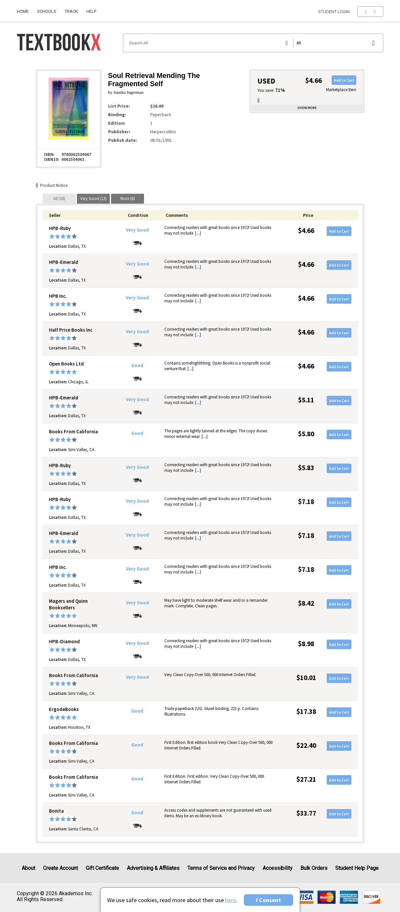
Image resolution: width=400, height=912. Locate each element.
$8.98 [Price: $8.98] (306, 643)
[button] (370, 11)
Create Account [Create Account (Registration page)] (60, 868)
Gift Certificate (102, 868)
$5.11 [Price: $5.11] (306, 399)
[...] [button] (198, 233)
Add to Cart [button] (344, 80)
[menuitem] (25, 9)
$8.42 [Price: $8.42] (306, 603)
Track (71, 11)
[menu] (370, 11)
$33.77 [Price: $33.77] (306, 813)
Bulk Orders (313, 868)
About (28, 868)
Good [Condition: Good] (137, 365)
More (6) (127, 198)
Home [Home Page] (23, 11)
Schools (46, 11)
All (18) (59, 198)
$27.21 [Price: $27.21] (306, 779)
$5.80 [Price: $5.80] (306, 433)
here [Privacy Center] (230, 900)
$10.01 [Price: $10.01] (306, 677)
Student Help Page (357, 868)
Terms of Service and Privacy (221, 868)
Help (91, 11)
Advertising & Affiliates (153, 868)
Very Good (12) (93, 198)
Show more (307, 108)
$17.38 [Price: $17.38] (306, 711)
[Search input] (253, 43)
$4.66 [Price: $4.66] (306, 230)
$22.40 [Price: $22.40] (306, 745)
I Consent (268, 900)
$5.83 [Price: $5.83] (306, 467)
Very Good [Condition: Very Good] (137, 230)
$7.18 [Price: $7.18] (306, 501)
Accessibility (278, 868)
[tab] (59, 198)
